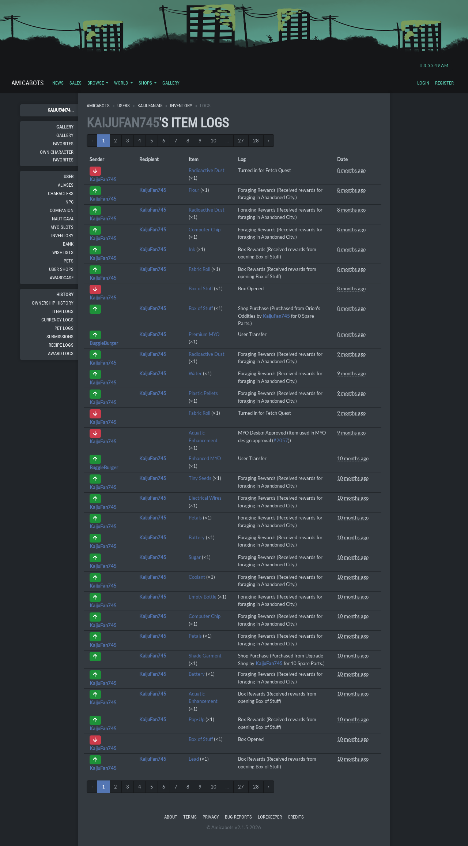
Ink (192, 249)
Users (123, 105)
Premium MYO (204, 334)
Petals (195, 518)
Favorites (63, 143)
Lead (194, 759)
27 (241, 141)
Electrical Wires (205, 498)
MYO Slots (61, 227)
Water (195, 373)
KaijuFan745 (149, 105)
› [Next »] (268, 141)
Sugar (195, 557)
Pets (68, 261)
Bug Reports (238, 817)
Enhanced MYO (205, 458)
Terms (190, 817)
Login (423, 83)
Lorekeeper (270, 817)
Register (444, 83)
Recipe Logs (61, 345)
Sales (75, 83)
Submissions (59, 336)
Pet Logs (63, 328)
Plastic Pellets (203, 393)
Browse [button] (96, 83)
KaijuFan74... (60, 110)
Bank (68, 244)
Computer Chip (204, 229)
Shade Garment (205, 656)
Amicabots (27, 83)
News (58, 83)
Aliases (65, 185)
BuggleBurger (104, 343)
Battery (197, 537)
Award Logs (60, 353)
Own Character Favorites (56, 155)
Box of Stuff (201, 288)
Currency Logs (57, 320)
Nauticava (62, 218)
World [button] (121, 83)
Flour (194, 190)
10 (213, 141)
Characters (60, 193)
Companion (61, 210)
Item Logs (62, 311)
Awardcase (61, 277)
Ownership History (52, 303)
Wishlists (62, 252)
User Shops (61, 269)
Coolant (197, 577)
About (170, 817)
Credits (296, 817)
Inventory (62, 235)
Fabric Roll (199, 269)
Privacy (211, 817)
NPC (69, 202)
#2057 (280, 440)
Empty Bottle (202, 597)
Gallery (171, 83)
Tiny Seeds (200, 478)
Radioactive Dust (206, 170)
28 (256, 141)
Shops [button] (146, 83)
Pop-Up (196, 719)
